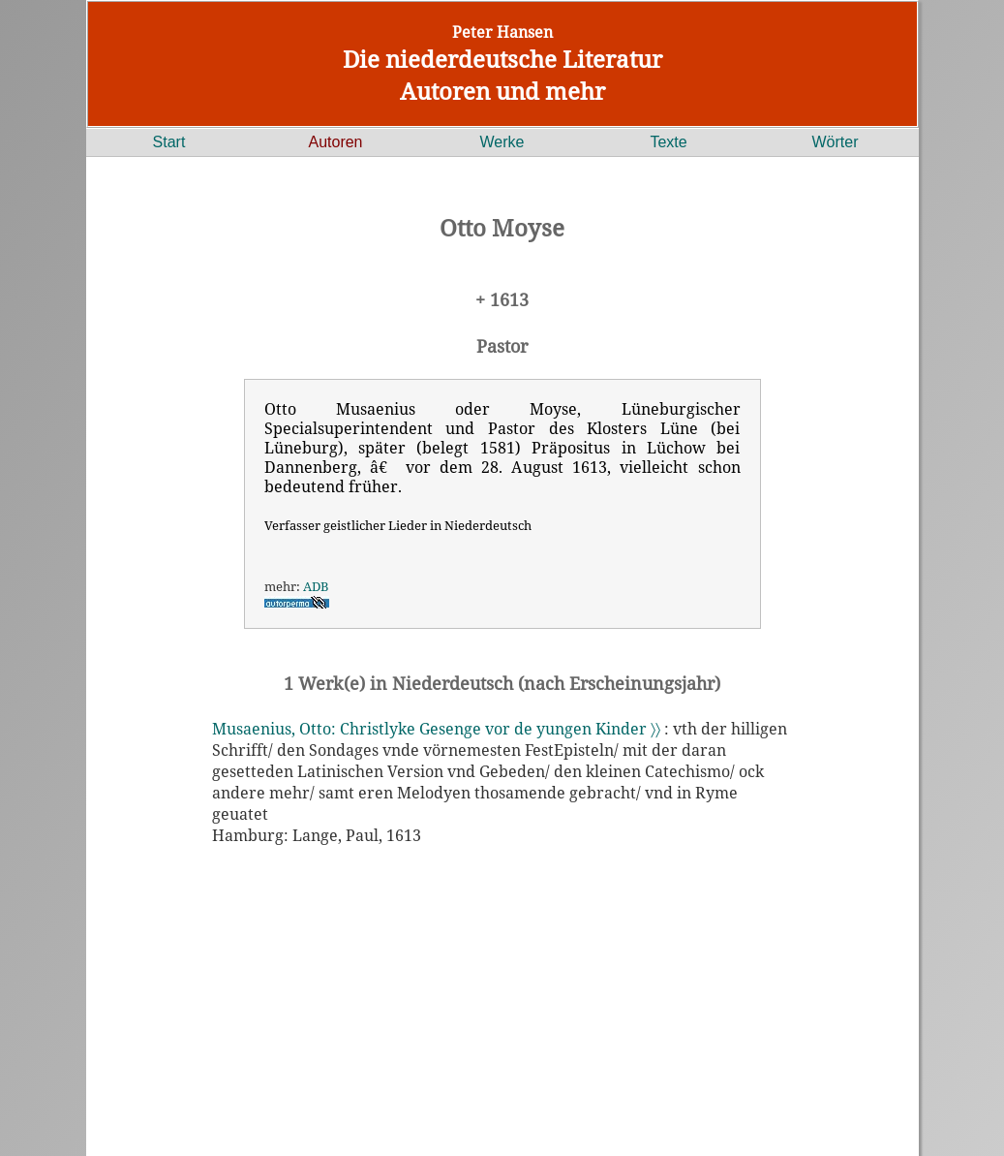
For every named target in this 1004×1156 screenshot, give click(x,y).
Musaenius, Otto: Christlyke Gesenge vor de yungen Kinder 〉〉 (436, 728)
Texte (668, 142)
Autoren (335, 142)
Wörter (835, 142)
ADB (316, 586)
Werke (502, 142)
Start (169, 142)
